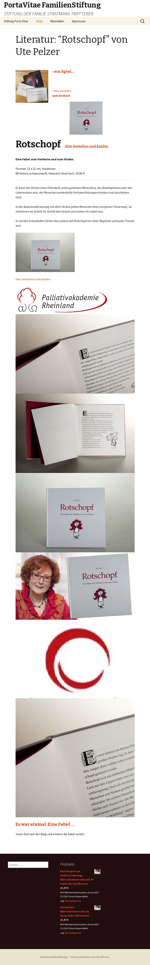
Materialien (57, 21)
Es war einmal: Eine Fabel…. (45, 824)
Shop (39, 21)
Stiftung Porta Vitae (16, 21)
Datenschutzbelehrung (53, 957)
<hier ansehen (61, 91)
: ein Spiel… (63, 71)
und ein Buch (61, 96)
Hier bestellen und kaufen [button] (33, 279)
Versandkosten (73, 901)
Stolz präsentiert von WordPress (90, 957)
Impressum (78, 21)
